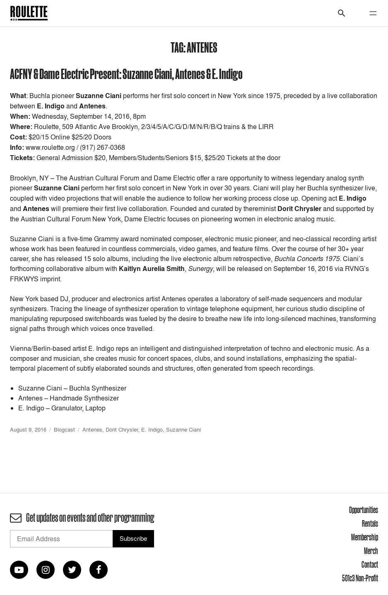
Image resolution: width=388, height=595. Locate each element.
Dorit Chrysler (122, 429)
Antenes (92, 429)
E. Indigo (152, 429)
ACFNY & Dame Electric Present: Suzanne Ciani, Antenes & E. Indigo (126, 73)
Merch (371, 550)
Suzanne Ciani (183, 429)
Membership (364, 537)
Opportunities (363, 509)
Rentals (370, 523)
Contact (369, 564)
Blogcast (64, 429)
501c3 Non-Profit (360, 578)
